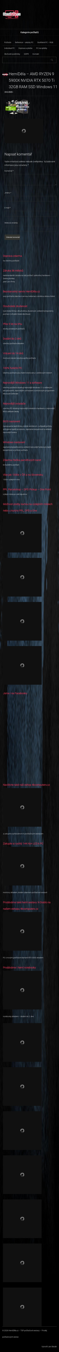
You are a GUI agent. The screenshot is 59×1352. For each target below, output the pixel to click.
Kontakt (36, 54)
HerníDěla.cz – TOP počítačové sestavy (24, 1330)
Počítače (7, 42)
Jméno (8, 193)
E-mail (8, 208)
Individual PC (9, 48)
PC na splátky (41, 48)
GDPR (26, 54)
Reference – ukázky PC (24, 42)
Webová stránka (11, 223)
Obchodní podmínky (12, 54)
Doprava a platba (25, 48)
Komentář (9, 171)
